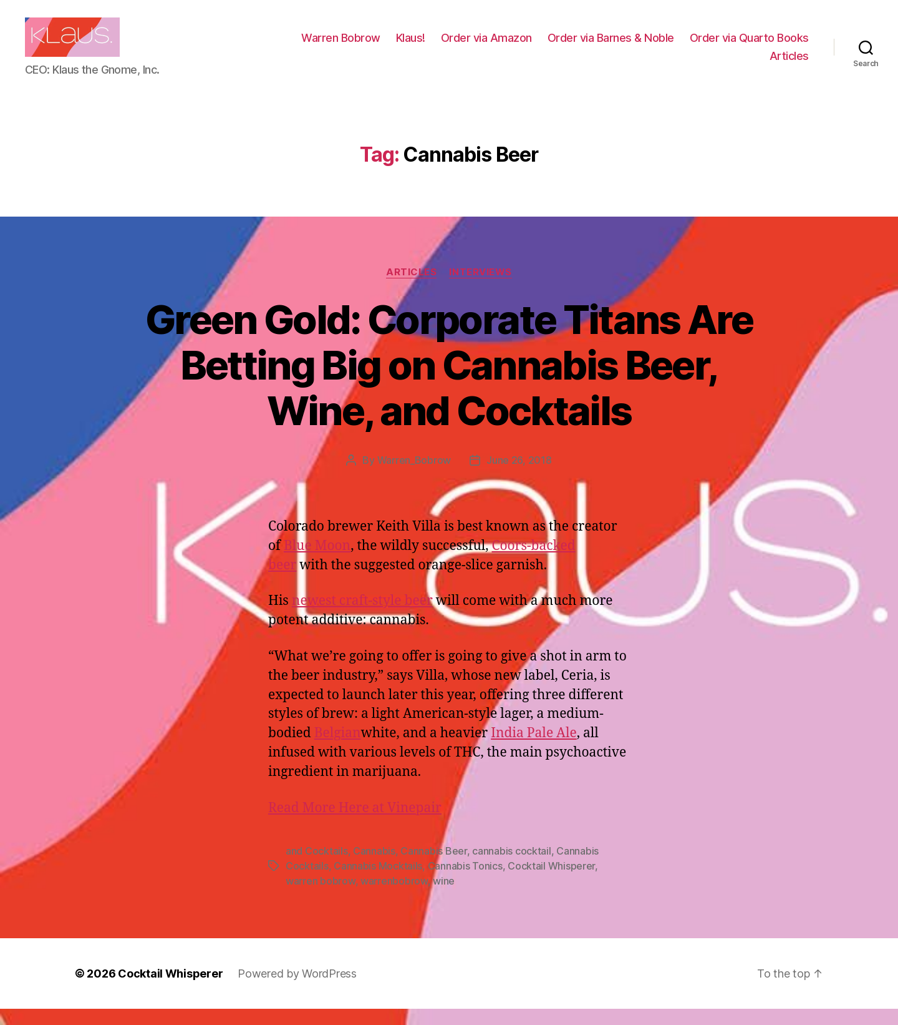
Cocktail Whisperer (551, 882)
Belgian (337, 750)
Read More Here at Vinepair (355, 824)
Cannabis (374, 867)
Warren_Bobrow (414, 477)
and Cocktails (317, 867)
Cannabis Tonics (465, 882)
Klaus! (545, 45)
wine (444, 897)
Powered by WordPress (297, 989)
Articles (789, 64)
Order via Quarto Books (694, 64)
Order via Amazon (621, 45)
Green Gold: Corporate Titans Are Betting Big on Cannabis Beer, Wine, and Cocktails (449, 381)
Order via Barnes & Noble (745, 45)
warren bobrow (320, 897)
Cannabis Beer (433, 867)
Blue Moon (317, 562)
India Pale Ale (534, 750)
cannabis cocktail (511, 867)
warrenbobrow (394, 897)
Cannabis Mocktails (378, 882)
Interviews (480, 288)
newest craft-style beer (362, 617)
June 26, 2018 (519, 477)
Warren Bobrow (475, 45)
